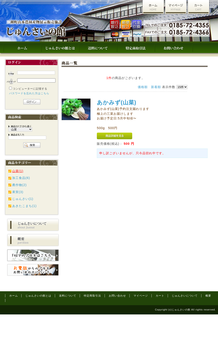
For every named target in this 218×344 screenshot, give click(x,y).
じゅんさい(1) (22, 199)
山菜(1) (17, 171)
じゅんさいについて (185, 295)
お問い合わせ (117, 295)
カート (160, 295)
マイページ (141, 295)
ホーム (13, 295)
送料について (67, 295)
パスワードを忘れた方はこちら (29, 93)
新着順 (156, 87)
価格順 (143, 87)
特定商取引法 (92, 295)
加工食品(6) (21, 178)
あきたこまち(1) (24, 206)
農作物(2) (19, 185)
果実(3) (17, 192)
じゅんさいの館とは (38, 295)
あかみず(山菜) (116, 102)
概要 (208, 295)
